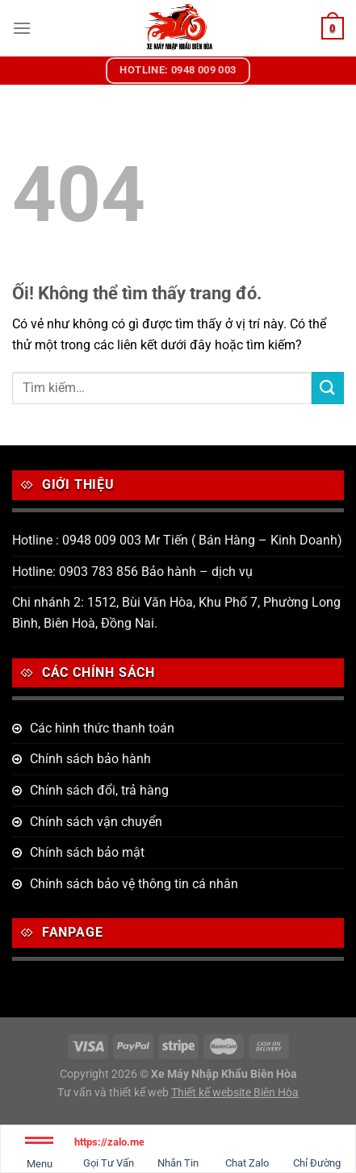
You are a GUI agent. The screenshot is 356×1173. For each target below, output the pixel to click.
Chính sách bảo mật (87, 852)
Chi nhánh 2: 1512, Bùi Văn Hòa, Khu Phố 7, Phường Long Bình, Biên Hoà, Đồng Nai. (176, 613)
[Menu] (21, 28)
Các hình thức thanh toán (102, 728)
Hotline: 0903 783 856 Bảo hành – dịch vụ (132, 571)
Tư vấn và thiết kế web (114, 1093)
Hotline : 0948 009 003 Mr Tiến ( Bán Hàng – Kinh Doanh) (177, 540)
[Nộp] (328, 387)
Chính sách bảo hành (90, 758)
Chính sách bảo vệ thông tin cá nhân (134, 883)
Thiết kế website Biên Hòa (235, 1093)
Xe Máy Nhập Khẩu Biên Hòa (224, 1074)
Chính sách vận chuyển (96, 821)
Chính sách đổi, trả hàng (99, 790)
